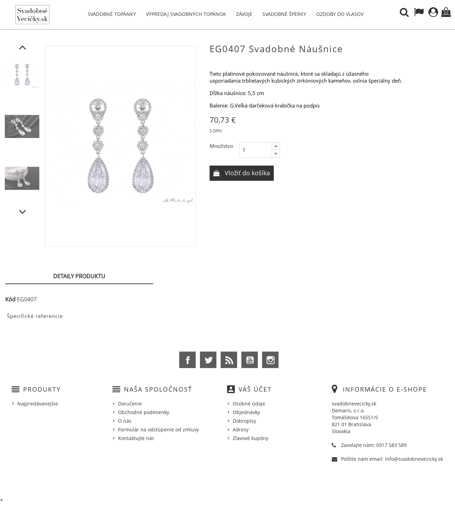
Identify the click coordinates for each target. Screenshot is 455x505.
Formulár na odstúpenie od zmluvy (158, 429)
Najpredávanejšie (37, 403)
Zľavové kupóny (250, 438)
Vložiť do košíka (246, 173)
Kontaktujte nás (136, 438)
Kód (10, 299)
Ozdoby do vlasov (340, 14)
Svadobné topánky (112, 14)
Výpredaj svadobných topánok (186, 14)
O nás (125, 421)
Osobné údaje (249, 403)
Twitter (208, 360)
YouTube (250, 360)
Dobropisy (244, 421)
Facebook (187, 360)
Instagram (270, 360)
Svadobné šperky (284, 14)
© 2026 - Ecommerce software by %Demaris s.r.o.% (228, 482)
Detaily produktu (79, 276)
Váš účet (255, 389)
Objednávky (246, 412)
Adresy (241, 429)
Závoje (244, 14)
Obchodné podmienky (143, 412)
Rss (229, 360)
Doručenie (130, 403)
